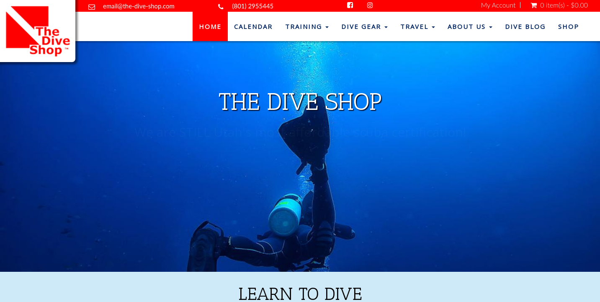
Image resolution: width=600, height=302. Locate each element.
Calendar (253, 26)
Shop (568, 26)
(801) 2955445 (252, 6)
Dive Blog (525, 26)
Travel (417, 26)
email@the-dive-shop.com (139, 6)
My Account (498, 5)
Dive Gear (364, 26)
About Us (470, 26)
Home (210, 26)
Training (307, 26)
